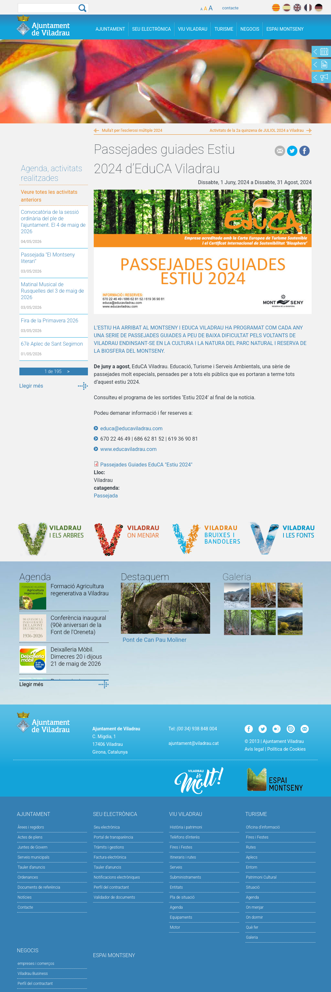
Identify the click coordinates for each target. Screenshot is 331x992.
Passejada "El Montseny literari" (48, 258)
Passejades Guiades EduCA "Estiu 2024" (146, 465)
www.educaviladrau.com (128, 449)
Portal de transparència (113, 837)
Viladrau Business (33, 973)
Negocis (249, 29)
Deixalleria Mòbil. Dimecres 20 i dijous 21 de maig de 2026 (76, 656)
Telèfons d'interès (184, 837)
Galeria (252, 937)
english (297, 7)
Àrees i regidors (31, 827)
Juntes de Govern (33, 847)
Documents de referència (39, 887)
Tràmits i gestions (109, 847)
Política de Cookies (286, 749)
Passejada (106, 496)
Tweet (292, 151)
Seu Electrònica (151, 29)
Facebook (304, 151)
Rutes (251, 847)
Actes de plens (30, 837)
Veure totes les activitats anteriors (49, 196)
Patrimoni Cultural (261, 877)
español (286, 7)
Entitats (176, 887)
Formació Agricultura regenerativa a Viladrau (79, 590)
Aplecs (251, 857)
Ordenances (28, 877)
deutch (318, 7)
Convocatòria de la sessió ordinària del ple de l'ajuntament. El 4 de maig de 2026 (53, 222)
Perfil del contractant (111, 887)
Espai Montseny (285, 29)
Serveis (176, 867)
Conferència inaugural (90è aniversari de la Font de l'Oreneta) (78, 624)
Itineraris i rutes (183, 857)
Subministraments (185, 877)
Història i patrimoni (186, 827)
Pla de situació (182, 897)
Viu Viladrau (193, 29)
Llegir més (31, 386)
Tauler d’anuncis (107, 867)
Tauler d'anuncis (31, 867)
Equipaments (181, 917)
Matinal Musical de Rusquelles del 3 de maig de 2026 (52, 290)
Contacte (25, 907)
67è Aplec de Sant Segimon (52, 344)
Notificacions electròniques (117, 877)
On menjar (254, 907)
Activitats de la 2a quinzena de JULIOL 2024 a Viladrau (257, 130)
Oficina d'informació (263, 827)
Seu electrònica (107, 827)
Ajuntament (110, 29)
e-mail (280, 151)
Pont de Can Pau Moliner (155, 639)
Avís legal (254, 749)
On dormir (254, 917)
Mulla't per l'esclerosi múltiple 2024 (132, 130)
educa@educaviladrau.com (131, 428)
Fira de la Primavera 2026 (50, 321)
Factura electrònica (110, 857)
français (308, 7)
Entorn (251, 867)
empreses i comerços (36, 963)
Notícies (25, 897)
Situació (253, 887)
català (276, 7)
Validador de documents (114, 897)
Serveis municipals (33, 857)
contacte (230, 7)
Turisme (223, 29)
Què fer (252, 927)
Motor (175, 927)
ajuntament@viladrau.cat (193, 743)
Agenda (176, 907)
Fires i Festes (181, 847)
